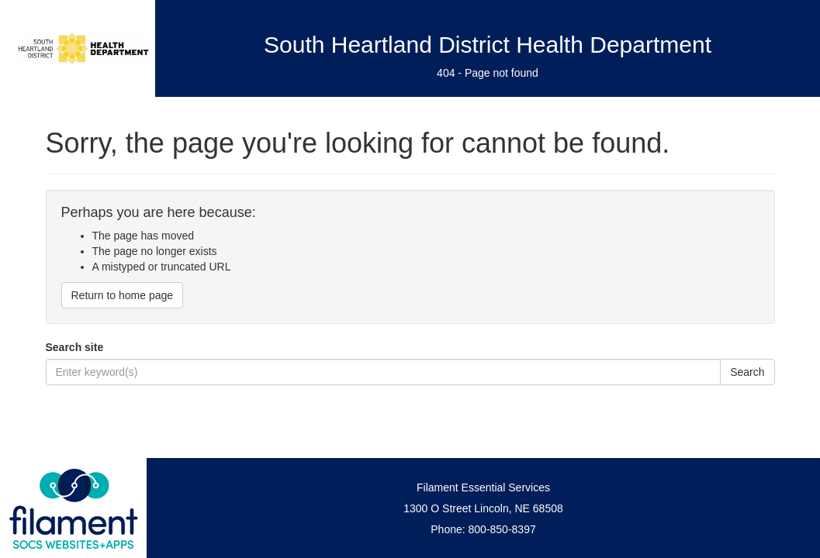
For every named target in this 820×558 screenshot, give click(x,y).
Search (747, 372)
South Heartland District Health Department (487, 44)
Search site (75, 347)
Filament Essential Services (483, 487)
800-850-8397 (502, 529)
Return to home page (122, 295)
